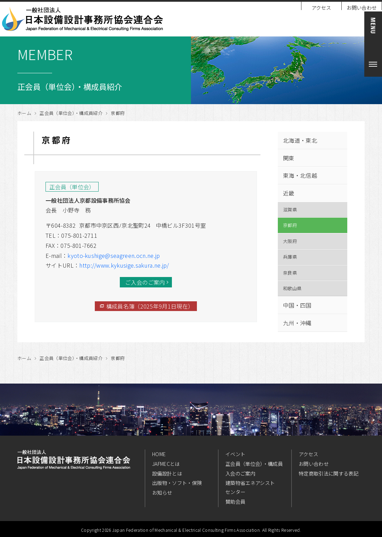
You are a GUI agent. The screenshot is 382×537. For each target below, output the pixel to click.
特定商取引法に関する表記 (328, 473)
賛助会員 (235, 501)
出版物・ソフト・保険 (177, 482)
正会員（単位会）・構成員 (254, 463)
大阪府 (290, 241)
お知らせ (162, 492)
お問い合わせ (361, 7)
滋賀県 (290, 209)
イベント (235, 454)
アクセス (321, 7)
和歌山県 (292, 288)
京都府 (290, 225)
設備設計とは (167, 473)
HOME (159, 454)
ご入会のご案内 (145, 282)
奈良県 (290, 272)
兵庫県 (290, 256)
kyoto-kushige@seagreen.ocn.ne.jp (113, 255)
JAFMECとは (166, 463)
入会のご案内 (240, 473)
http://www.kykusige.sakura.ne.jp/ (124, 265)
